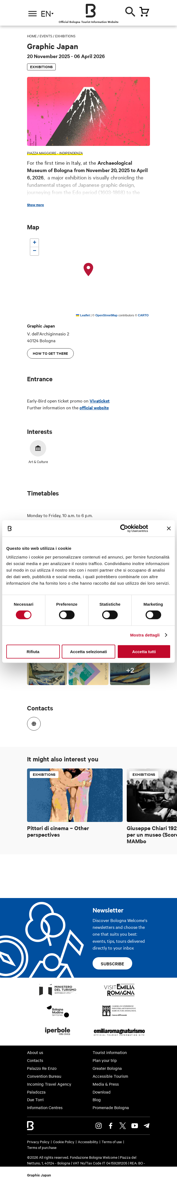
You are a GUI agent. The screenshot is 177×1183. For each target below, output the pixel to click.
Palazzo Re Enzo (42, 1068)
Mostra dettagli (145, 635)
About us (35, 1052)
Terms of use (112, 1141)
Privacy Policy (38, 1141)
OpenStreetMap (106, 315)
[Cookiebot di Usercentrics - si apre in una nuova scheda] (124, 528)
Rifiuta (32, 651)
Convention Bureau (44, 1076)
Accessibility (88, 1141)
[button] (88, 270)
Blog (97, 1099)
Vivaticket (100, 401)
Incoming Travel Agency (49, 1084)
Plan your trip (105, 1060)
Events (46, 35)
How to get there (50, 353)
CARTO (143, 315)
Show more (35, 205)
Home (32, 35)
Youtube (134, 1125)
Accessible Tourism (110, 1076)
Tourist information (110, 1052)
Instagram (98, 1125)
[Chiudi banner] (169, 528)
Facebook (110, 1125)
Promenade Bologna (111, 1107)
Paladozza (36, 1092)
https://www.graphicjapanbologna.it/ (32, 722)
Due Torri (35, 1099)
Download (102, 1092)
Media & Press (106, 1084)
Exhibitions (65, 35)
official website (94, 407)
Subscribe (112, 963)
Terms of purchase (42, 1147)
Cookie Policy (63, 1141)
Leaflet (83, 315)
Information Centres (45, 1107)
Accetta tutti (144, 651)
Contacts (35, 1060)
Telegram (146, 1125)
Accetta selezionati (88, 651)
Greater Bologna (107, 1068)
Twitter (122, 1125)
